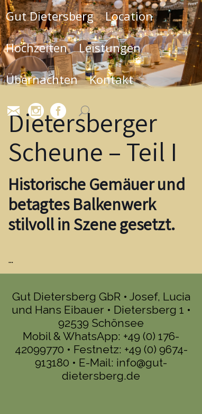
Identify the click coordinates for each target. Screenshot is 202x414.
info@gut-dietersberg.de (114, 369)
